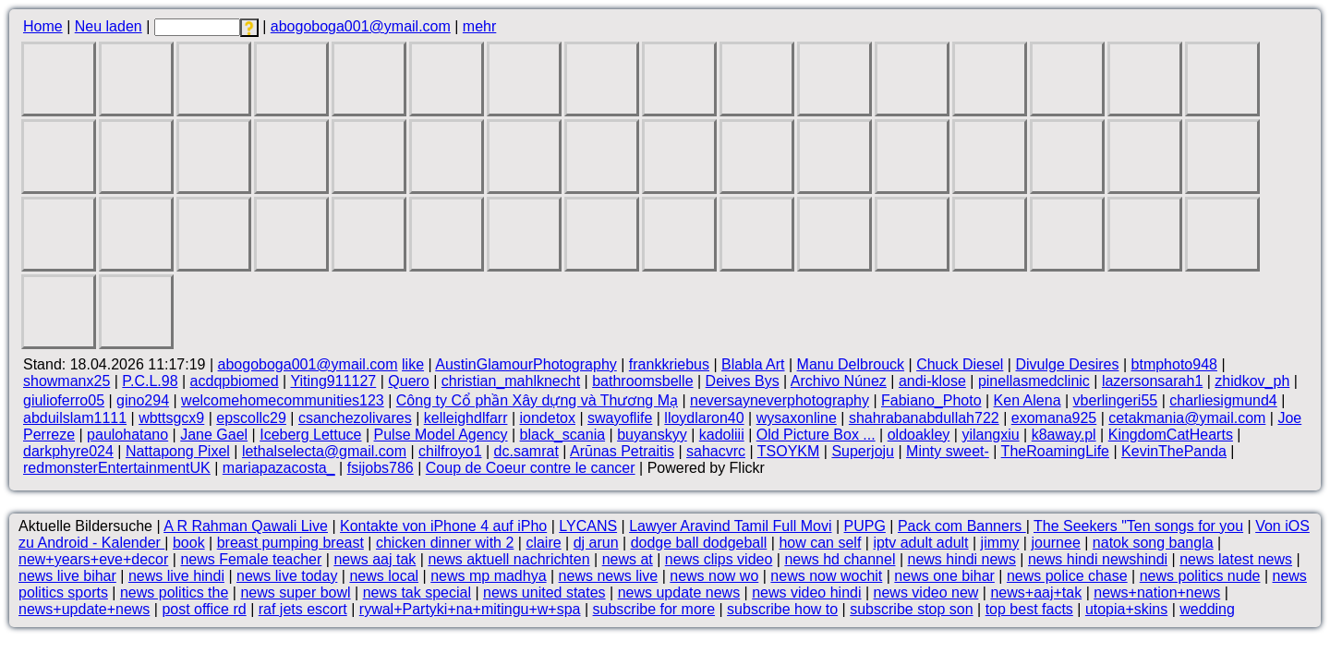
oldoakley (919, 434)
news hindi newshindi (1097, 559)
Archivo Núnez (839, 381)
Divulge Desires (1066, 364)
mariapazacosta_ (279, 468)
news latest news (1235, 559)
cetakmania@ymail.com (1186, 418)
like (413, 364)
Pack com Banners (962, 526)
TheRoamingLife (1055, 451)
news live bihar (67, 576)
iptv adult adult (920, 542)
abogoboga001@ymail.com (361, 26)
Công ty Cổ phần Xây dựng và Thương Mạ (537, 400)
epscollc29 (251, 418)
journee (1055, 542)
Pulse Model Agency (441, 434)
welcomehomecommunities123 (282, 400)
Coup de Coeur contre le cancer (530, 468)
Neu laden (108, 26)
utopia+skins (1126, 609)
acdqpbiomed (234, 381)
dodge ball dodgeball (699, 542)
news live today (286, 576)
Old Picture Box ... (816, 434)
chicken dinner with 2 (445, 542)
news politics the (174, 592)
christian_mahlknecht (510, 381)
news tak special (417, 592)
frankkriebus (669, 364)
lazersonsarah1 (1152, 381)
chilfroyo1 (449, 451)
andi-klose (932, 381)
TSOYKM (788, 451)
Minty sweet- (947, 451)
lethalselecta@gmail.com (324, 451)
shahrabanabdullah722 (924, 418)
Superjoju (862, 451)
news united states (544, 592)
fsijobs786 (380, 468)
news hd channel (839, 559)
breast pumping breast (290, 542)
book (189, 542)
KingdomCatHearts (1170, 434)
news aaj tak (374, 559)
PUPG (865, 526)
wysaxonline (796, 418)
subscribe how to (782, 609)
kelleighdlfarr (466, 418)
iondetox (548, 418)
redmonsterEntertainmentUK (117, 468)
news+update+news (84, 609)
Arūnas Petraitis (622, 451)
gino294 (142, 400)
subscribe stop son (911, 609)
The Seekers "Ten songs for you (1138, 526)
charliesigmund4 (1223, 400)
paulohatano (127, 434)
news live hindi (176, 576)
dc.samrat (526, 451)
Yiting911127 (333, 381)
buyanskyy (652, 434)
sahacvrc (715, 451)
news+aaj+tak (1036, 592)
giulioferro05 (63, 400)
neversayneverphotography (779, 400)
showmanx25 (66, 381)
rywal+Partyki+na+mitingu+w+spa (470, 609)
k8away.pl (1064, 434)
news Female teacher (250, 559)
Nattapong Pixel (178, 451)
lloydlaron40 (704, 418)
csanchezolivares (355, 418)
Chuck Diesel (959, 364)
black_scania (563, 434)
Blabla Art (752, 364)
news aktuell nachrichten (508, 559)
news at (627, 559)
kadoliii (721, 434)
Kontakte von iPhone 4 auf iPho (443, 526)
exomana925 (1054, 418)
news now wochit (826, 576)
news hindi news (962, 559)
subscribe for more (654, 609)
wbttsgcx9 (171, 418)
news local (383, 576)
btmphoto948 (1174, 364)
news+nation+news (1157, 592)
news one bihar (944, 576)
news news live (609, 576)
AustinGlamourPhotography (526, 364)
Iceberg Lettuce (310, 434)
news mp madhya (488, 576)
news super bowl (295, 592)
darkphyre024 (68, 451)
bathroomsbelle (642, 381)
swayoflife (619, 418)
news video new (926, 592)
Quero (408, 381)
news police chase (1067, 576)
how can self (820, 542)
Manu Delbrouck (851, 364)
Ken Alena (1027, 400)
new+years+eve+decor (93, 559)
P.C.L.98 (149, 381)
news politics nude (1200, 576)
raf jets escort (303, 609)
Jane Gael (214, 434)
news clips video (719, 559)
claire (543, 542)
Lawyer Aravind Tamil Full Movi (730, 526)
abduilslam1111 (75, 418)
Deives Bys (743, 381)
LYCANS (588, 526)
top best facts (1029, 609)
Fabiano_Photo (931, 400)
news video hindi (806, 592)
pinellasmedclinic (1034, 381)
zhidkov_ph (1252, 381)
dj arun (596, 542)
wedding (1207, 609)
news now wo (714, 576)
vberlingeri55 (1115, 400)
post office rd (204, 609)
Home (43, 26)
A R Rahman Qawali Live (245, 526)
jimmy (1000, 542)
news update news (679, 592)
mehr (479, 26)
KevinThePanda (1174, 451)
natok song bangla (1153, 542)
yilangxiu (990, 434)
